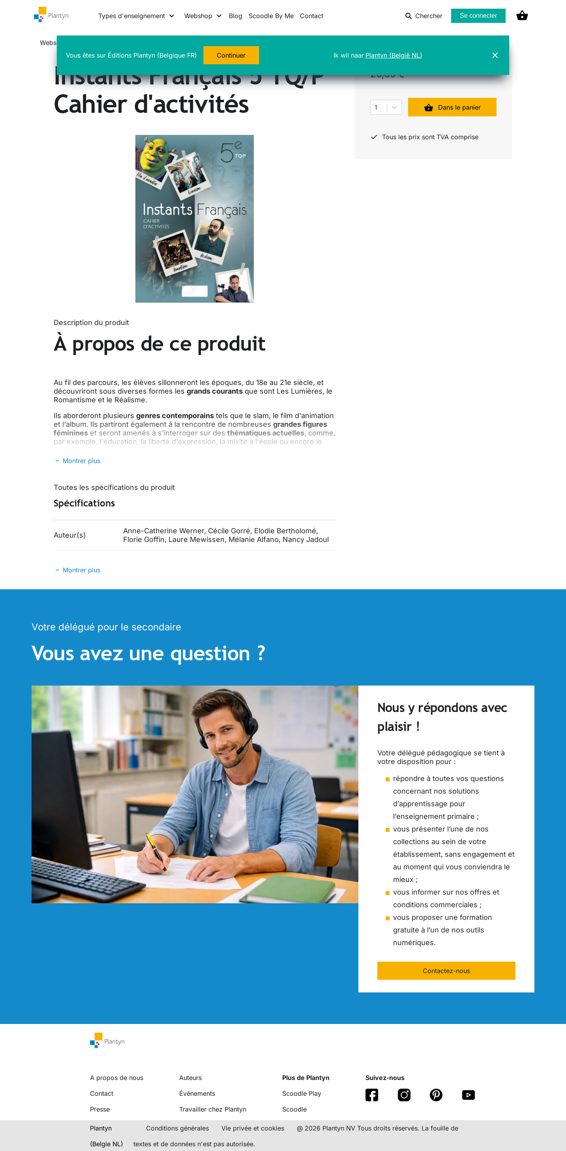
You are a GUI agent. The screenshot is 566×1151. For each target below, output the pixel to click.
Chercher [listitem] (423, 16)
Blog (235, 16)
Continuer (231, 55)
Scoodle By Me (271, 16)
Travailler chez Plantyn (212, 1109)
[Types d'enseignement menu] (136, 16)
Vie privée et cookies (252, 1128)
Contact (311, 16)
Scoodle (294, 1109)
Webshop (54, 43)
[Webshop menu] (203, 16)
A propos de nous (116, 1078)
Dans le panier (452, 107)
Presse (100, 1109)
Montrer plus (81, 461)
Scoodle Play (301, 1093)
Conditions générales (177, 1128)
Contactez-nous (446, 971)
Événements (197, 1093)
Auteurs (190, 1078)
